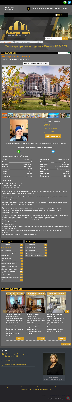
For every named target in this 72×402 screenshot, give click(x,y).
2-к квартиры (8, 42)
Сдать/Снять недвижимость (44, 387)
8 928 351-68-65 (62, 15)
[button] (36, 86)
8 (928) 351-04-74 (50, 125)
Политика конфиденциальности (42, 389)
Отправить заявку (53, 136)
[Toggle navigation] (6, 15)
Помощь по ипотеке (25, 389)
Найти (65, 38)
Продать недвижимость (27, 387)
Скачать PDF (49, 132)
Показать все (66, 344)
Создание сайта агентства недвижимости (60, 395)
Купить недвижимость (13, 387)
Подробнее (20, 338)
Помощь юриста (59, 387)
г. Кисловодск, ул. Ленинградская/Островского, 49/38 (49, 8)
